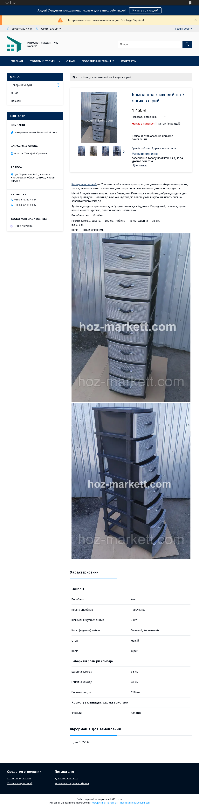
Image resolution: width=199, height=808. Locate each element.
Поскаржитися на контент (104, 802)
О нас (70, 61)
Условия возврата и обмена (72, 783)
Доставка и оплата (66, 778)
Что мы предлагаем (19, 778)
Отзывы (16, 101)
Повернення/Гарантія (98, 61)
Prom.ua (117, 799)
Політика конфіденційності (135, 802)
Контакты (128, 61)
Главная (16, 61)
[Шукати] (187, 44)
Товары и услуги (42, 61)
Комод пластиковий (84, 184)
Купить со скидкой (145, 10)
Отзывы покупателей (19, 783)
